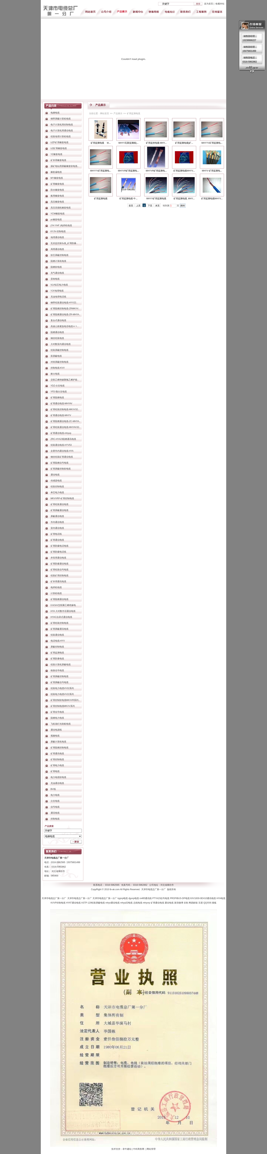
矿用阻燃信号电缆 (59, 462)
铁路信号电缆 (57, 670)
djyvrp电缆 (133, 898)
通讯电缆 (55, 813)
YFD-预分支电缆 (59, 391)
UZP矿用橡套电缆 (59, 142)
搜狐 (214, 902)
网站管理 (151, 1149)
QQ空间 (207, 902)
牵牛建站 (127, 1149)
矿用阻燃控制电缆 (59, 747)
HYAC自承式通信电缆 (61, 617)
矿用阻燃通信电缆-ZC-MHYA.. (65, 421)
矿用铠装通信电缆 (59, 504)
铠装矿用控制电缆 (59, 575)
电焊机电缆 (56, 587)
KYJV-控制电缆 (58, 231)
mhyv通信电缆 (113, 902)
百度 (200, 902)
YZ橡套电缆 (56, 154)
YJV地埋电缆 (57, 290)
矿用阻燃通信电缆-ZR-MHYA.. (65, 314)
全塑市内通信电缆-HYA (62, 451)
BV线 (53, 789)
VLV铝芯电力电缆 (59, 284)
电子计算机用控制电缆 (62, 124)
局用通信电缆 (57, 249)
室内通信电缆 (57, 528)
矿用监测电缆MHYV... (184, 170)
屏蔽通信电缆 (57, 516)
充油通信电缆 (57, 783)
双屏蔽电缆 (56, 356)
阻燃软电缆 (56, 267)
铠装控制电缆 (57, 486)
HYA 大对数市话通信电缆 (63, 611)
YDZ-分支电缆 (58, 385)
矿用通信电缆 (57, 540)
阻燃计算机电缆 (58, 261)
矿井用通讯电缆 (58, 581)
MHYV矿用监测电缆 (156, 198)
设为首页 (208, 3)
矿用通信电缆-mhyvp (61, 433)
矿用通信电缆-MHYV (61, 415)
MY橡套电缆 (57, 178)
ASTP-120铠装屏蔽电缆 (93, 902)
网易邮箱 (193, 902)
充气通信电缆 (57, 273)
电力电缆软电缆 (58, 777)
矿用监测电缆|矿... (184, 143)
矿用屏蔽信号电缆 (59, 682)
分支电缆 (55, 801)
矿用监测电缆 (57, 652)
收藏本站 (219, 3)
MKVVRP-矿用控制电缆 (62, 498)
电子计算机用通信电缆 (62, 130)
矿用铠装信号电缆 (59, 569)
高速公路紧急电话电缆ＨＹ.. (65, 326)
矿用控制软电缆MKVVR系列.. (65, 700)
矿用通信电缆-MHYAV (61, 403)
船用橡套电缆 (57, 195)
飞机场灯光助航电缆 (61, 724)
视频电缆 (55, 735)
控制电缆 (55, 818)
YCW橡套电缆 (58, 213)
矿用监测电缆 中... (128, 198)
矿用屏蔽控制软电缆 (61, 468)
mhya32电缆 (126, 902)
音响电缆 (55, 279)
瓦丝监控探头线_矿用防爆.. (64, 243)
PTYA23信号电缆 (161, 898)
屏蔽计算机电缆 (58, 741)
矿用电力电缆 (57, 765)
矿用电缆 (55, 771)
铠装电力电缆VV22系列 (62, 694)
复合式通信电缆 (58, 320)
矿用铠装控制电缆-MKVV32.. (65, 409)
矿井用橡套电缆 (58, 160)
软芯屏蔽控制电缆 (59, 255)
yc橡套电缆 (56, 219)
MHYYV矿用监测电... (211, 143)
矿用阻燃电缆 (57, 397)
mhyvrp (147, 902)
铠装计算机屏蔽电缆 (61, 664)
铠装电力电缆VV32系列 (62, 688)
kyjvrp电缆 (123, 898)
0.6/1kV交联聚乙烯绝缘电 (63, 605)
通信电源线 (56, 729)
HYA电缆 (220, 898)
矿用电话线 (56, 534)
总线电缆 (138, 902)
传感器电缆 (56, 480)
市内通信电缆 (57, 522)
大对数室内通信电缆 (61, 344)
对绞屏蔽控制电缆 (59, 362)
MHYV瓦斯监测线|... (128, 143)
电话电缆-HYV (58, 640)
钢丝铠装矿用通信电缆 (62, 457)
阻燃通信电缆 (57, 332)
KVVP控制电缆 (58, 902)
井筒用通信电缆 (58, 557)
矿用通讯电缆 (57, 753)
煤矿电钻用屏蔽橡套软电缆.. (65, 166)
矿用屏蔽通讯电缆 (59, 629)
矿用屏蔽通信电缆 (59, 510)
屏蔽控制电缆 (57, 646)
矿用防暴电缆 (57, 658)
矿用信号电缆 (57, 712)
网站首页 (104, 113)
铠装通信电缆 (57, 635)
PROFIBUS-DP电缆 (180, 898)
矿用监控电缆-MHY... (156, 143)
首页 (131, 205)
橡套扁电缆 (56, 172)
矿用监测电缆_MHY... (184, 198)
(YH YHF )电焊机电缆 (61, 225)
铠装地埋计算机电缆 (61, 136)
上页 (138, 205)
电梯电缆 (55, 112)
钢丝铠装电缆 (57, 338)
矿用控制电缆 (57, 759)
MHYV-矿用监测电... (212, 170)
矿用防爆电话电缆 (59, 546)
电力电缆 (55, 795)
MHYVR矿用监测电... (128, 170)
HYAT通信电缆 (73, 902)
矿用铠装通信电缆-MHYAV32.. (65, 427)
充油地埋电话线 (58, 296)
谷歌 (186, 902)
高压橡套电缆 (57, 201)
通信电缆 (55, 474)
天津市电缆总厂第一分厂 (54, 898)
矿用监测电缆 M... (101, 143)
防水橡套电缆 (57, 190)
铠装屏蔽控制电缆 (59, 350)
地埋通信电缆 (57, 237)
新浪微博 (179, 902)
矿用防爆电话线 (58, 551)
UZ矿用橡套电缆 (59, 148)
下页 (150, 205)
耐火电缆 (55, 373)
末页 (157, 205)
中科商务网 (138, 1149)
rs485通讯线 (145, 898)
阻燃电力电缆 (57, 718)
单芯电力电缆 (57, 492)
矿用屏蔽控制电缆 (59, 676)
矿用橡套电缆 (57, 184)
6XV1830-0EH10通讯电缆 (203, 898)
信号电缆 (55, 807)
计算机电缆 (56, 593)
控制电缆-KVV (58, 368)
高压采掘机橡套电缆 (61, 207)
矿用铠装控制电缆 (59, 623)
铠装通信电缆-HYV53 (61, 445)
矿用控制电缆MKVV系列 (63, 706)
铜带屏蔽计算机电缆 (61, 118)
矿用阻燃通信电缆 (59, 599)
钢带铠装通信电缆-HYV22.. (64, 302)
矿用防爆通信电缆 (59, 563)
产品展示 (117, 113)
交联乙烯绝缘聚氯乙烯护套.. (65, 379)
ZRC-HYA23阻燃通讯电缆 (63, 439)
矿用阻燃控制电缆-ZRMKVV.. (65, 308)
